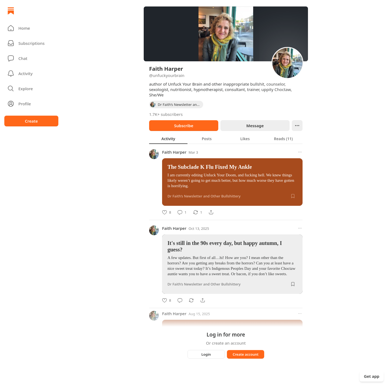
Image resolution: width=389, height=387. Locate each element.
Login (206, 354)
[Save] (293, 196)
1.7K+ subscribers (166, 114)
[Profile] (31, 103)
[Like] (166, 212)
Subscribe (183, 125)
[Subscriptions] (31, 43)
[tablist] (226, 138)
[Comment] (182, 212)
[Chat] (31, 58)
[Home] (10, 10)
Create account (246, 354)
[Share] (211, 212)
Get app (371, 376)
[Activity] (31, 73)
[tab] (168, 138)
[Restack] (197, 212)
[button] (31, 28)
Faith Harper (174, 152)
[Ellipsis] (297, 125)
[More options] (300, 152)
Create (31, 121)
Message (255, 125)
